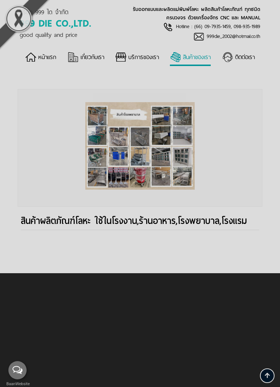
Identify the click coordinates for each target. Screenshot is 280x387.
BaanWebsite (17, 384)
